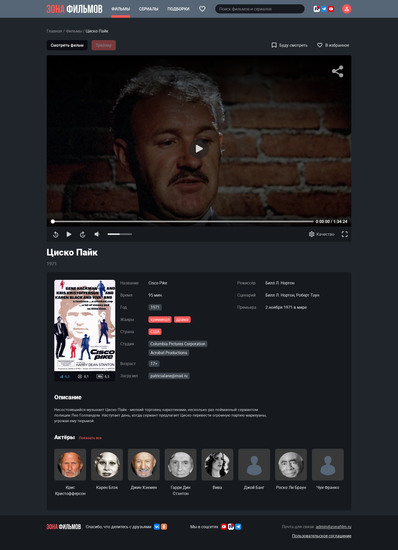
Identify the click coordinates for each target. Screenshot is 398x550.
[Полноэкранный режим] (344, 234)
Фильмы (74, 31)
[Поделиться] (337, 71)
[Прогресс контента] (182, 221)
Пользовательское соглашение (321, 536)
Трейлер (104, 45)
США (155, 331)
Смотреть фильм (67, 45)
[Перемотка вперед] (83, 234)
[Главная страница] (74, 9)
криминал (160, 319)
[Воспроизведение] (199, 149)
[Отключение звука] (97, 234)
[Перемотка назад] (56, 234)
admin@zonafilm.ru (333, 526)
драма (182, 319)
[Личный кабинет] (346, 8)
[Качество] (321, 234)
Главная (54, 31)
